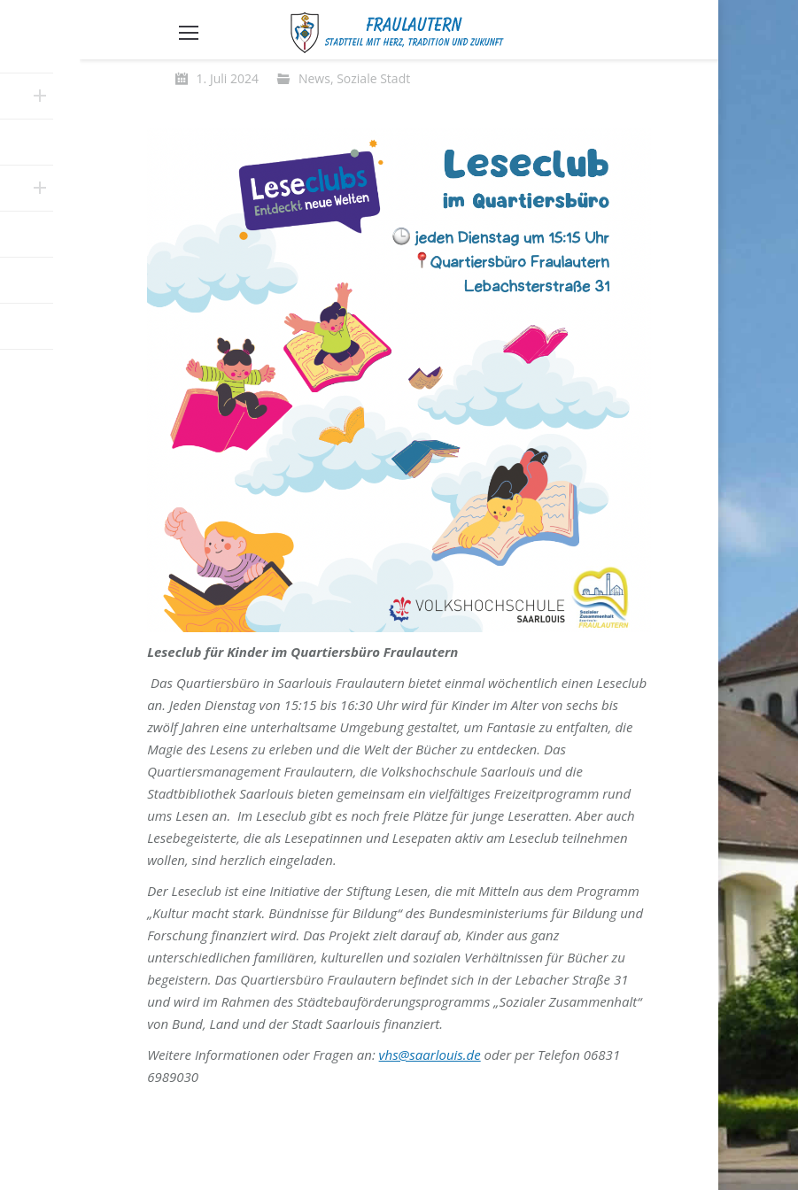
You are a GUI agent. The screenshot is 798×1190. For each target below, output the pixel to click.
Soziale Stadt (373, 78)
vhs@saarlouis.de (430, 1054)
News (314, 78)
